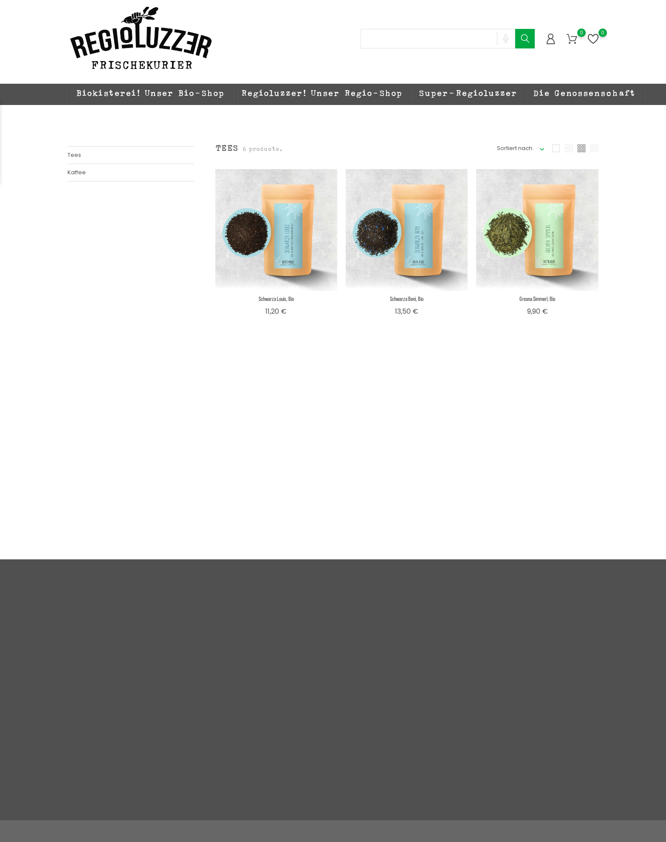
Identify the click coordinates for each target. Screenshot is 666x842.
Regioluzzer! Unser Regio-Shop (322, 94)
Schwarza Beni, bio (406, 298)
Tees (74, 155)
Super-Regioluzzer (468, 94)
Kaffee (77, 172)
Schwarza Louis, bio (276, 298)
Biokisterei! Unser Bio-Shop (150, 94)
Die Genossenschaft (584, 94)
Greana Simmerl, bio (537, 298)
